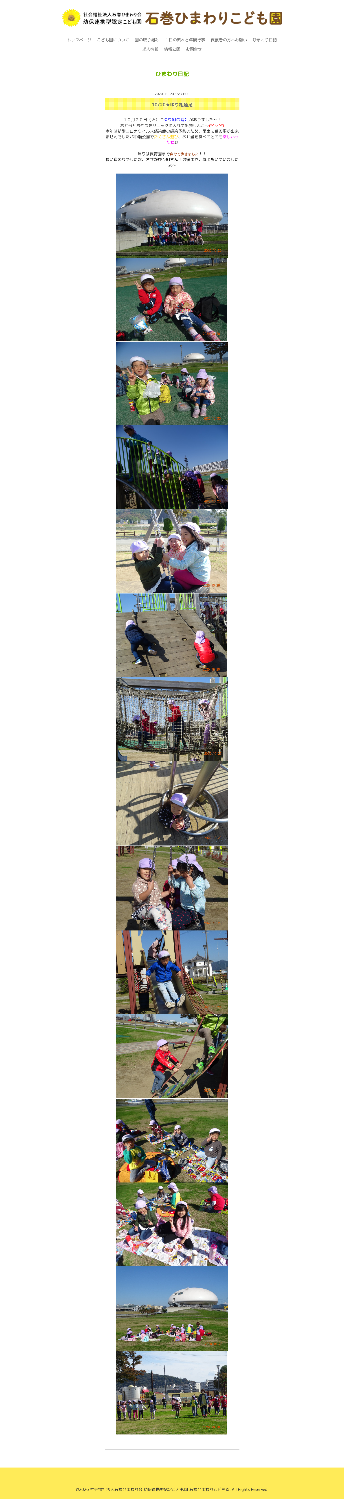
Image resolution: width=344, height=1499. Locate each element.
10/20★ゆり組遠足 (172, 105)
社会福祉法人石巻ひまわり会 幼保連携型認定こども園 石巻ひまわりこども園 (160, 1489)
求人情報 (150, 49)
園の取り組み (147, 40)
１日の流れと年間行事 (185, 40)
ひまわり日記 (265, 40)
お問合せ (194, 49)
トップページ (79, 40)
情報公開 (172, 49)
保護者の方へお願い (229, 40)
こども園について (113, 40)
